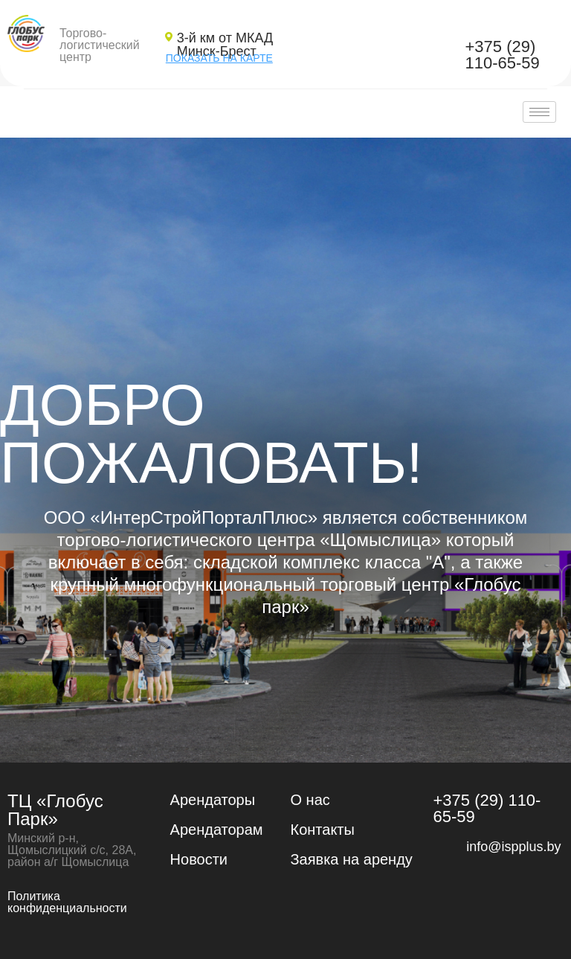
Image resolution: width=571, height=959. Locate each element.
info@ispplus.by (513, 846)
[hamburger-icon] (539, 112)
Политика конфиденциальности (67, 902)
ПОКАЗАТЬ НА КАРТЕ (219, 58)
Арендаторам (216, 829)
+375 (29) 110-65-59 (502, 54)
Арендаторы (213, 800)
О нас (310, 800)
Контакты (323, 829)
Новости (199, 859)
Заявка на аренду (352, 859)
